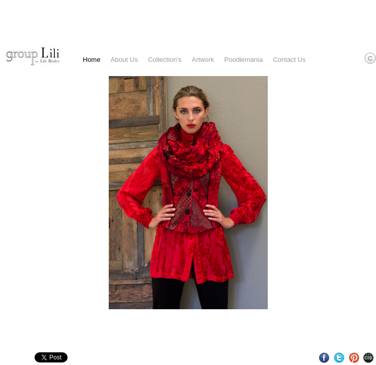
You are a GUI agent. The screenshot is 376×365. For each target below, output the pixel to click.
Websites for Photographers (368, 357)
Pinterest (354, 357)
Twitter (339, 357)
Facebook (324, 357)
